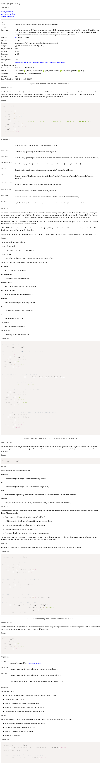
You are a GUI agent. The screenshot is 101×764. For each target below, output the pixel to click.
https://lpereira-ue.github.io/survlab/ (27, 62)
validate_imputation (7, 16)
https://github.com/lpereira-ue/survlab (52, 62)
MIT (16, 37)
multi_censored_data (8, 14)
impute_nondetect (7, 12)
